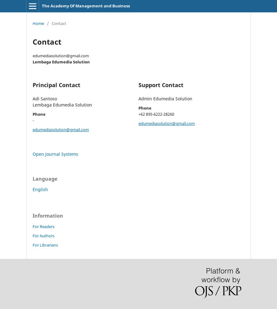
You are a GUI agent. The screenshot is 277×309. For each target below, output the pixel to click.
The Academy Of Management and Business (86, 6)
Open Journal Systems (55, 154)
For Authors (43, 236)
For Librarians (45, 245)
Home (38, 23)
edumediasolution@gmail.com (61, 129)
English (40, 189)
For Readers (43, 226)
